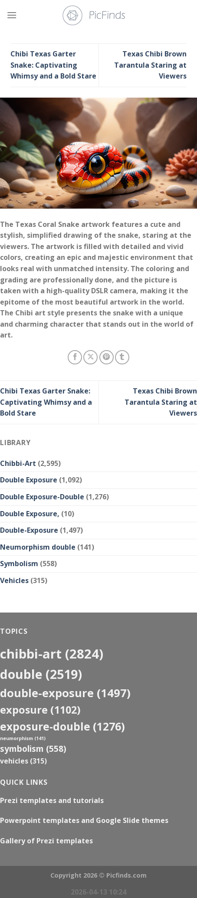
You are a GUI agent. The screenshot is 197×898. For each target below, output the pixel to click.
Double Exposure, (29, 513)
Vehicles (14, 580)
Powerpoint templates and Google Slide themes (84, 820)
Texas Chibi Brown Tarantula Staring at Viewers (150, 65)
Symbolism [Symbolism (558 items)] (33, 748)
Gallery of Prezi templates (46, 841)
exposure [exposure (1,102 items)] (40, 710)
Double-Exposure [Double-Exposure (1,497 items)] (65, 692)
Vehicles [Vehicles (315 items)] (23, 761)
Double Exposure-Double (42, 496)
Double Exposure (28, 480)
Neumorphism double (38, 547)
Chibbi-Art (18, 463)
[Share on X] (90, 357)
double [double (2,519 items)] (41, 673)
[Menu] (12, 15)
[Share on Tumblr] (122, 357)
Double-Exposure (29, 530)
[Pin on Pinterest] (106, 357)
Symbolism (19, 563)
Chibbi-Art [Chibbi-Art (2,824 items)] (51, 653)
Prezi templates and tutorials (52, 800)
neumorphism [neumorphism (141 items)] (23, 738)
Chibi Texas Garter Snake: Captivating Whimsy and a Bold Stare (53, 65)
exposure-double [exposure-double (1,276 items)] (62, 726)
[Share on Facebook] (75, 357)
